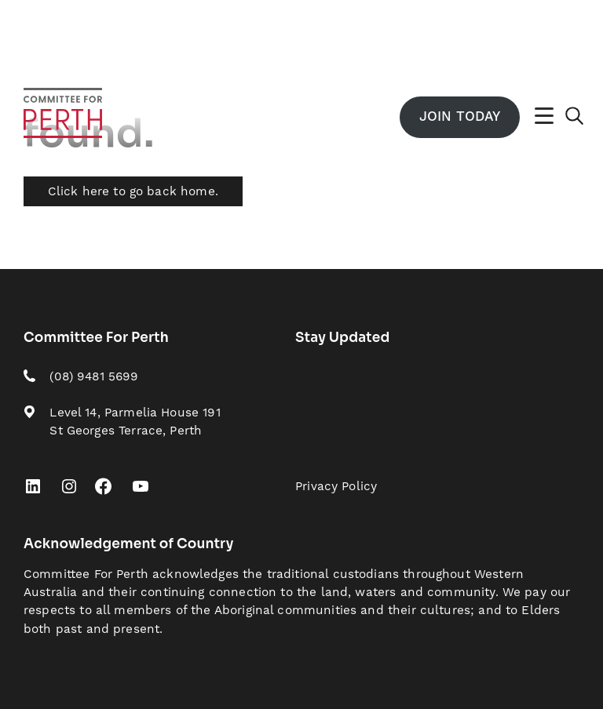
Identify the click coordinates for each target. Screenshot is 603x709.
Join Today (459, 116)
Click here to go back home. (133, 191)
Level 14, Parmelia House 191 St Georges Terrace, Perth (134, 421)
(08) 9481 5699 (93, 376)
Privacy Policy (336, 486)
